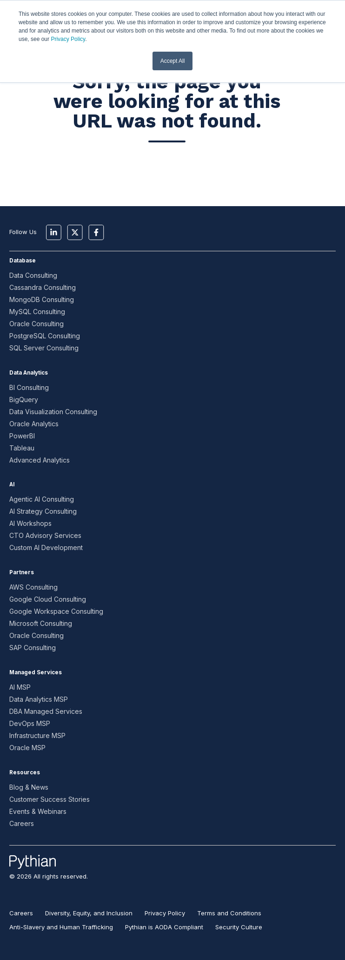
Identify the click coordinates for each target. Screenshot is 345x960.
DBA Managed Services (45, 711)
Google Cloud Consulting (47, 599)
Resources (24, 772)
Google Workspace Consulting (56, 611)
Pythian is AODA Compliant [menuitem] (164, 927)
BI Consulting (29, 387)
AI (11, 484)
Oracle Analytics (34, 424)
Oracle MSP (27, 748)
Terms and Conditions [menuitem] (229, 913)
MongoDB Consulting (41, 299)
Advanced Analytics (39, 460)
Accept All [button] (172, 61)
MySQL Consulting (37, 312)
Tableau (21, 448)
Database (22, 260)
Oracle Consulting (36, 324)
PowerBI (22, 436)
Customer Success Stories (49, 799)
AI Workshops (30, 523)
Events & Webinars (37, 811)
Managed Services (35, 672)
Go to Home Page (166, 174)
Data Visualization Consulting (53, 412)
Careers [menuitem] (21, 913)
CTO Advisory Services (45, 535)
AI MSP (20, 687)
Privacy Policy (68, 39)
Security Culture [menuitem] (238, 927)
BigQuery (23, 399)
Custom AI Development (46, 547)
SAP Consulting (32, 647)
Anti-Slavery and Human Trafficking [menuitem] (61, 927)
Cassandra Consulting (42, 287)
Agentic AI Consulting (41, 499)
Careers (21, 823)
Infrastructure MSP (37, 735)
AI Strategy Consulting (43, 511)
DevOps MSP (29, 723)
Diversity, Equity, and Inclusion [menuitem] (89, 913)
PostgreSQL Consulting (44, 336)
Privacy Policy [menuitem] (165, 913)
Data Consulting (33, 275)
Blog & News (28, 787)
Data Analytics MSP (38, 699)
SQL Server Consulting (44, 348)
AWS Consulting (33, 587)
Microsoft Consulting (40, 623)
